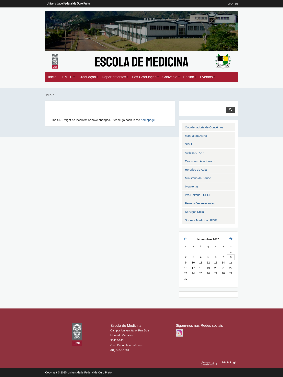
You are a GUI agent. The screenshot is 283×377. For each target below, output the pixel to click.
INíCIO (50, 95)
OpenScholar (210, 363)
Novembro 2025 (208, 239)
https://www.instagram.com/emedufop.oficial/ (179, 333)
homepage (148, 120)
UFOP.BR (233, 3)
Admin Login (230, 362)
